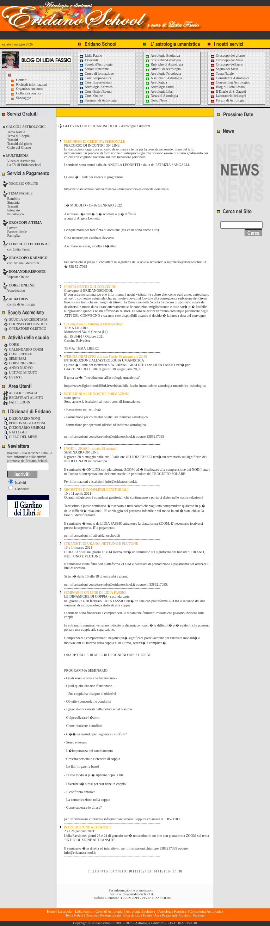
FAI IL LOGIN (17, 402)
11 (136, 871)
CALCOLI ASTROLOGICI (25, 127)
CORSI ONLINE (22, 285)
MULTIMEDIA (17, 156)
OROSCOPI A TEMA (25, 222)
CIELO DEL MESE (20, 437)
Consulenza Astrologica (230, 78)
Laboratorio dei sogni (228, 96)
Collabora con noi (29, 93)
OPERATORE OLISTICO (25, 329)
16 (168, 871)
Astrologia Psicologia (163, 73)
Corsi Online (91, 96)
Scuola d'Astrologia (95, 64)
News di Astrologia (161, 96)
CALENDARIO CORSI (23, 349)
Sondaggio (23, 98)
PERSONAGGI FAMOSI (24, 423)
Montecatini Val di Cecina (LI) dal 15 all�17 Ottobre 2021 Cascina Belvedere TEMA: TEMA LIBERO (86, 340)
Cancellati (18, 489)
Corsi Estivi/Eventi (95, 91)
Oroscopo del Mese (226, 60)
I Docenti (88, 60)
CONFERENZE (18, 354)
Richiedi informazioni (31, 84)
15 (161, 871)
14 (155, 871)
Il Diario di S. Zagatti (228, 91)
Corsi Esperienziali (95, 82)
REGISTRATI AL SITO (23, 398)
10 (130, 871)
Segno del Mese (224, 69)
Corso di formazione (96, 73)
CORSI (11, 344)
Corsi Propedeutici (95, 78)
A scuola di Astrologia (163, 78)
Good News (156, 100)
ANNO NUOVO (18, 368)
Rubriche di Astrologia (164, 64)
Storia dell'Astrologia (163, 60)
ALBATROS (18, 299)
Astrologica (156, 82)
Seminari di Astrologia (98, 100)
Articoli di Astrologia (163, 69)
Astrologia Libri (159, 91)
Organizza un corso (30, 89)
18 (180, 871)
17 (174, 871)
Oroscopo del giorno (227, 55)
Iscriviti (17, 482)
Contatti (21, 80)
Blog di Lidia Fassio (227, 87)
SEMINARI (15, 358)
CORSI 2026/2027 (19, 363)
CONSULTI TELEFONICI (29, 244)
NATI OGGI (15, 432)
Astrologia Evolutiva (162, 55)
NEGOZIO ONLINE (23, 183)
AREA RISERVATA (20, 393)
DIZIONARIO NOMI (22, 418)
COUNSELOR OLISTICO (25, 324)
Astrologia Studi (159, 87)
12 (143, 871)
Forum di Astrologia (227, 100)
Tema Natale (222, 73)
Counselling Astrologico (230, 82)
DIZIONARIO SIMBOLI (24, 428)
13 (149, 871)
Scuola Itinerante (94, 69)
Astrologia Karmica (95, 87)
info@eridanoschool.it (137, 894)
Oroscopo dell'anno (230, 64)
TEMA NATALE (20, 193)
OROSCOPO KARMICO (28, 258)
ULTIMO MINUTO (20, 373)
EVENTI (13, 377)
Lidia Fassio (90, 55)
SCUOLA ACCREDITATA (26, 319)
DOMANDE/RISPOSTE (27, 271)
